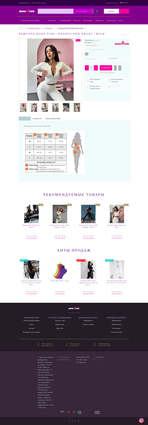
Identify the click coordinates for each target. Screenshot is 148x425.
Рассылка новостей (116, 332)
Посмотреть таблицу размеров (97, 49)
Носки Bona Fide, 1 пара (60, 280)
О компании (65, 20)
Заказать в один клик (107, 72)
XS (86, 54)
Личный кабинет (116, 320)
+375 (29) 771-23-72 (63, 360)
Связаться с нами (60, 320)
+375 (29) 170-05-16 (63, 357)
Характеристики (52, 118)
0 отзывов (124, 35)
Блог (123, 20)
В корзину (106, 68)
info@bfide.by (100, 357)
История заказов (116, 324)
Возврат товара (59, 324)
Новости (101, 20)
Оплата (77, 20)
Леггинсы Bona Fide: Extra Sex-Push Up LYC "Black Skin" (31, 282)
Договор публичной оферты (32, 320)
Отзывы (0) (37, 118)
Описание (24, 118)
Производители (88, 320)
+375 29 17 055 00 (116, 86)
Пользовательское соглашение (31, 332)
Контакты (113, 20)
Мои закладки (116, 328)
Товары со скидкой (88, 324)
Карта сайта (59, 328)
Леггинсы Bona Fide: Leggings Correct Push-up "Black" (88, 282)
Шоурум (52, 20)
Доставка (89, 20)
